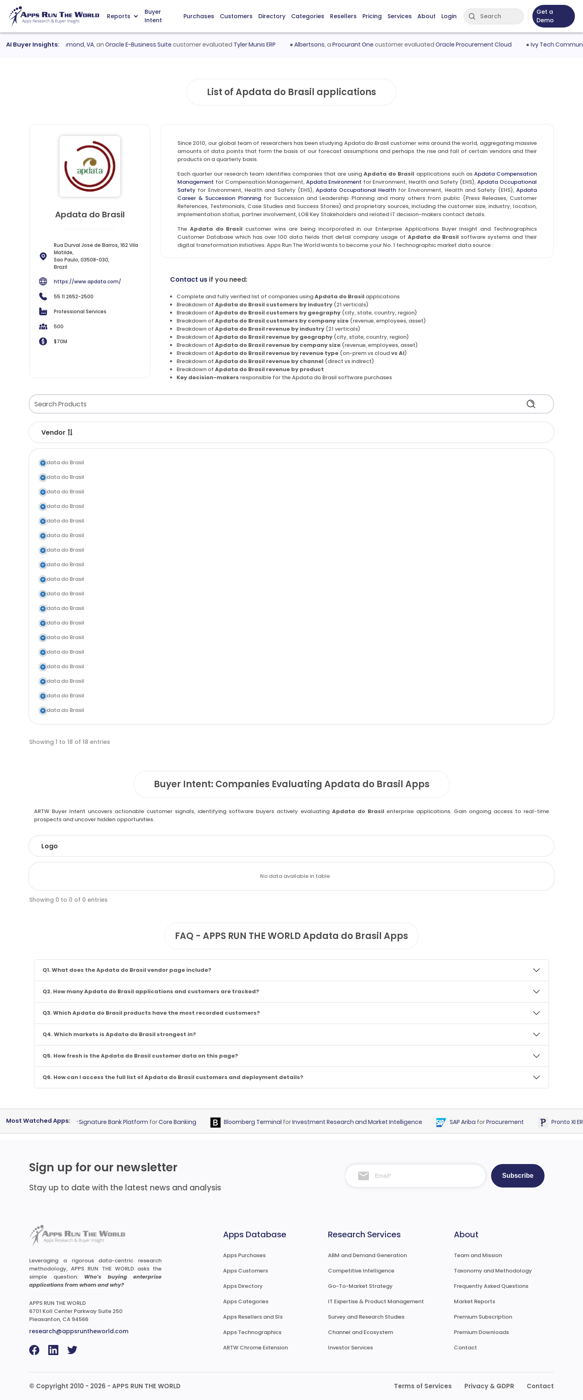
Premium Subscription (483, 1317)
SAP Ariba (468, 1122)
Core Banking (183, 1122)
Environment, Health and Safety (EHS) (319, 477)
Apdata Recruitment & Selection (152, 579)
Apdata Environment (334, 182)
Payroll (278, 710)
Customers (236, 16)
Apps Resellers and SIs (253, 1317)
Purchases (198, 16)
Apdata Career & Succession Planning (160, 521)
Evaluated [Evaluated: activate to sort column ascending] (494, 846)
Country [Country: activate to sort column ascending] (417, 846)
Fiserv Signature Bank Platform (110, 1122)
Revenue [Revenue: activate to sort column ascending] (342, 846)
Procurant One (358, 44)
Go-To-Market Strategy (360, 1286)
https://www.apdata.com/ (87, 281)
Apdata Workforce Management (153, 666)
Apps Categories (245, 1301)
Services (399, 16)
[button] (70, 432)
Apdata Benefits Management (149, 695)
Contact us (188, 279)
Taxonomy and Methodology (493, 1271)
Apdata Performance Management (156, 550)
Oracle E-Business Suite (144, 44)
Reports (122, 16)
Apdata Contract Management (151, 623)
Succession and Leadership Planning (317, 521)
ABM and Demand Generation (367, 1255)
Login (449, 16)
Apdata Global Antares (140, 593)
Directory (271, 16)
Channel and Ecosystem (360, 1332)
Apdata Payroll (129, 710)
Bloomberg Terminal (258, 1122)
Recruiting (282, 579)
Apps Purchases (244, 1255)
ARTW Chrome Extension (255, 1347)
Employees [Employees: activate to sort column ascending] (259, 846)
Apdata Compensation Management (159, 462)
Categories (307, 16)
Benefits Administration (300, 695)
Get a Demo (545, 16)
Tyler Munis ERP (260, 44)
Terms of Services (423, 1386)
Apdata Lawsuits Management (150, 652)
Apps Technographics (252, 1332)
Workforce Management (302, 666)
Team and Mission (478, 1255)
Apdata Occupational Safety (148, 491)
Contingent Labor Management (311, 623)
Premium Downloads (481, 1332)
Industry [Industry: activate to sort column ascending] (180, 846)
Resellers (343, 16)
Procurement (510, 1122)
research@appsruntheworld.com (78, 1331)
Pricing (372, 16)
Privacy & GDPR (489, 1386)
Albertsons (315, 44)
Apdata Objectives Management (153, 535)
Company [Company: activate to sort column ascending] (100, 846)
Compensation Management (308, 462)
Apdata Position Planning (143, 608)
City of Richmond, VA (70, 44)
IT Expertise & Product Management (376, 1301)
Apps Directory (243, 1286)
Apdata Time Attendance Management (162, 681)
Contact (465, 1347)
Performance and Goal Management (318, 535)
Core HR (279, 593)
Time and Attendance (298, 681)
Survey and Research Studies (366, 1317)
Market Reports (474, 1301)
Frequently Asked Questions (491, 1286)
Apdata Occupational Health (356, 190)
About (426, 16)
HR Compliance (289, 652)
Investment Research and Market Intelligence (363, 1122)
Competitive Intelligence (361, 1271)
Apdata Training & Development (152, 564)
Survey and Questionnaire (303, 637)
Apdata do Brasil (61, 462)
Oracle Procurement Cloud (479, 44)
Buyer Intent (153, 16)
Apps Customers (245, 1271)
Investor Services (350, 1347)
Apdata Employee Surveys (144, 637)
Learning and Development (304, 564)
